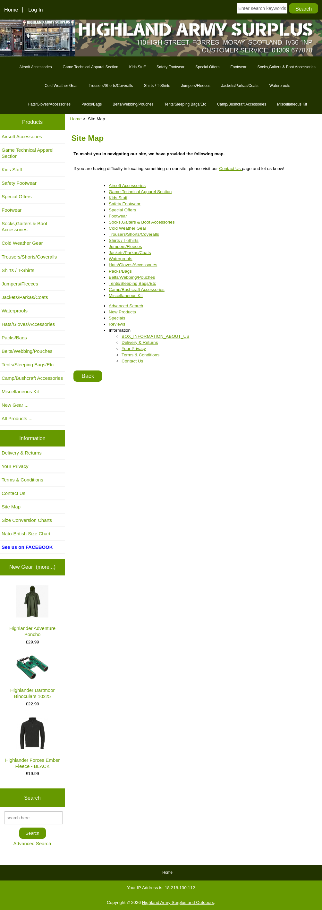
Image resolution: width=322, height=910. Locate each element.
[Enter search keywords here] (262, 8)
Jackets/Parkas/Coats (239, 85)
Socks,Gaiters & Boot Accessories (286, 67)
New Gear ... (15, 405)
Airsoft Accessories (35, 67)
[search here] (33, 817)
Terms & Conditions (22, 479)
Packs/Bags (91, 104)
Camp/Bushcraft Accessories (241, 104)
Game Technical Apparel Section (90, 67)
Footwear (238, 67)
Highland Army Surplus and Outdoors (178, 902)
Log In (35, 10)
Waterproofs (279, 85)
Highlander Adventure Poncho (32, 611)
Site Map (11, 506)
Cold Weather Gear (61, 85)
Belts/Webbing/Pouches (133, 104)
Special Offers (207, 67)
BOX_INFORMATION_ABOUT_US (155, 336)
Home (11, 10)
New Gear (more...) (32, 567)
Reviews (117, 324)
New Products (122, 312)
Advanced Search (32, 843)
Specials (117, 318)
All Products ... (17, 418)
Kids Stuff (137, 67)
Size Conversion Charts (27, 520)
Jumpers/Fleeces (195, 85)
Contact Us (13, 493)
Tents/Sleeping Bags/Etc (185, 104)
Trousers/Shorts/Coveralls (111, 85)
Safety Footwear (170, 67)
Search (32, 798)
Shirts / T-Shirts (157, 85)
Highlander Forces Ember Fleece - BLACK (32, 743)
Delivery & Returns (22, 452)
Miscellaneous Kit (292, 104)
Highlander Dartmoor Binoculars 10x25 (32, 677)
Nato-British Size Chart (26, 533)
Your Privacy (15, 466)
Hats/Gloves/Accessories (49, 104)
